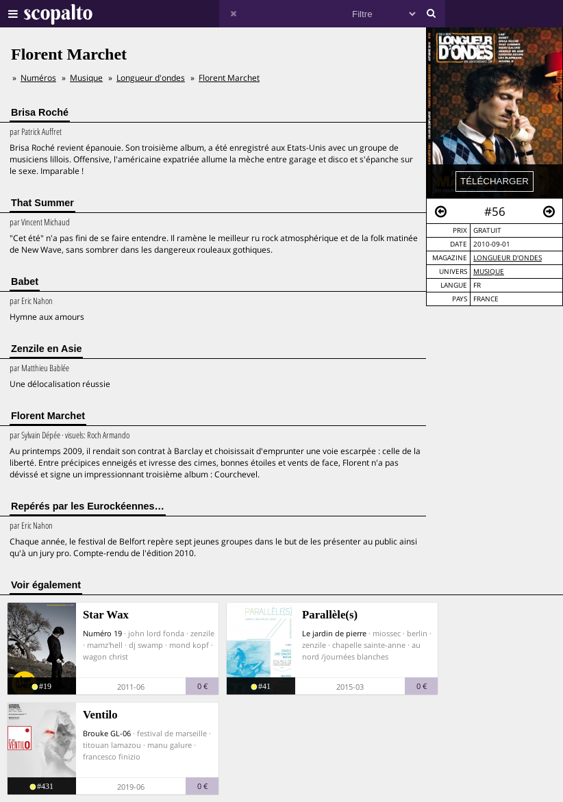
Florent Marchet (229, 78)
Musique (488, 271)
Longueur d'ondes (507, 257)
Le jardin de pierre (334, 633)
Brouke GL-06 (107, 733)
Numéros (38, 78)
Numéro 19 (102, 633)
